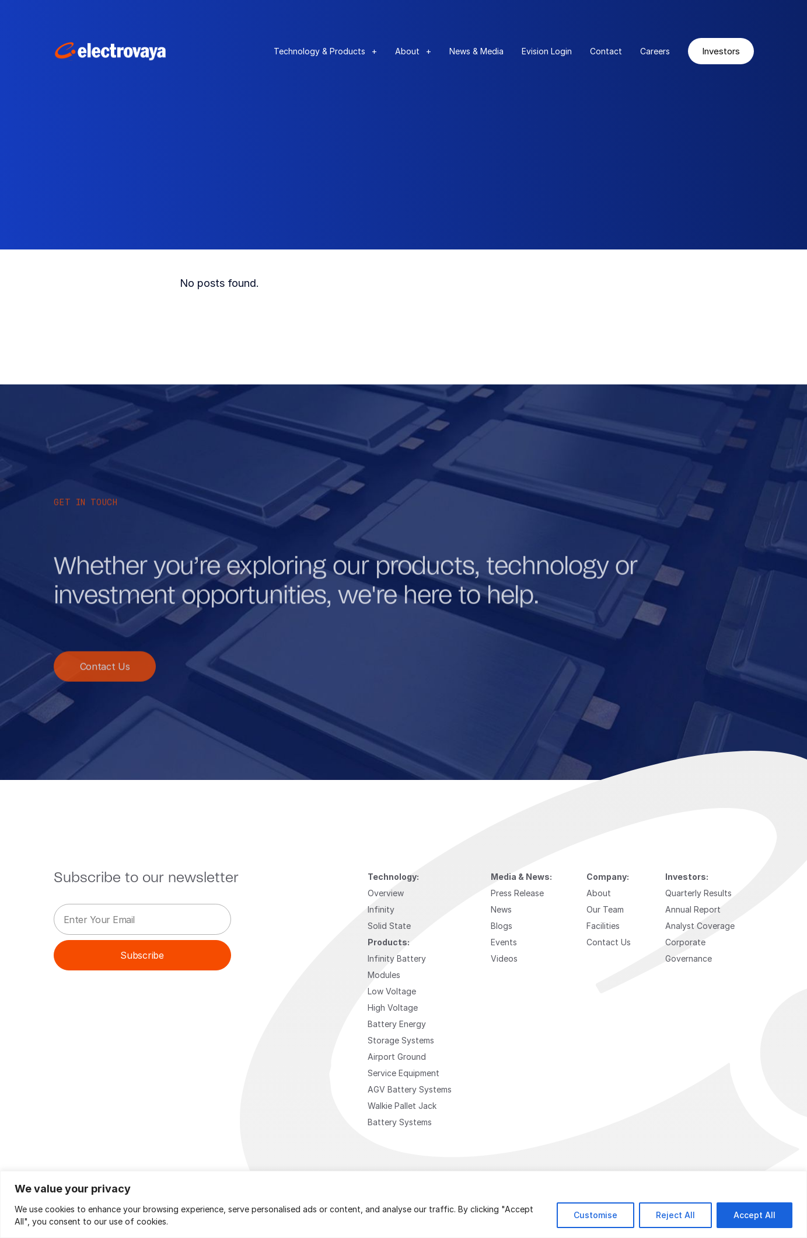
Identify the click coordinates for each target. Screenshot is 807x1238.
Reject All (675, 1215)
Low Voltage (392, 991)
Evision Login (547, 51)
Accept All (754, 1215)
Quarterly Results (698, 893)
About (413, 51)
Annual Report (693, 909)
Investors (721, 50)
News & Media (476, 51)
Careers (655, 51)
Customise (595, 1215)
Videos (504, 958)
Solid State (389, 926)
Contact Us (105, 674)
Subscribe (141, 955)
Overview (386, 893)
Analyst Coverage (700, 926)
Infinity (381, 909)
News (501, 909)
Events (504, 942)
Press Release (517, 893)
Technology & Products (325, 51)
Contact (606, 51)
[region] (403, 1204)
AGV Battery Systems (410, 1089)
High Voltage (393, 1007)
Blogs (501, 926)
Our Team (605, 909)
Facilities (603, 926)
